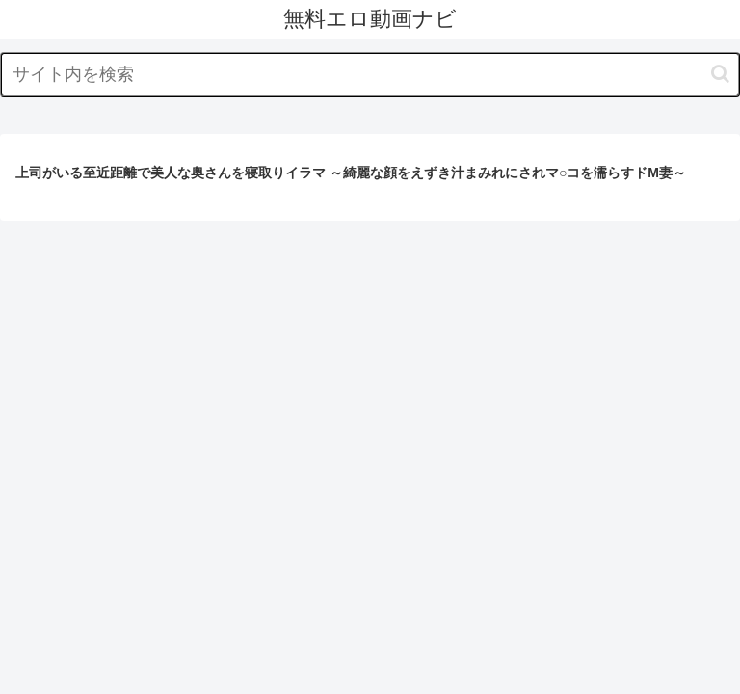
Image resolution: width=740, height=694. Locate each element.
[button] (720, 74)
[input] (370, 74)
